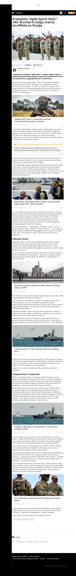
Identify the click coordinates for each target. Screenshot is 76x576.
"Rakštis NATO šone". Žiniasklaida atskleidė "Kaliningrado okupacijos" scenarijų (32, 120)
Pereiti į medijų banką (23, 61)
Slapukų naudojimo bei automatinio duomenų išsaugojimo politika (20, 558)
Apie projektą (5, 556)
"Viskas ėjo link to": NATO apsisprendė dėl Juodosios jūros (36, 350)
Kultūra (36, 542)
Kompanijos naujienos (53, 558)
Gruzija (31, 519)
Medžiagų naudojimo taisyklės (19, 556)
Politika (12, 542)
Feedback (42, 558)
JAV (14, 519)
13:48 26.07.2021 (17, 29)
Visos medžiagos (20, 70)
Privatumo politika (34, 556)
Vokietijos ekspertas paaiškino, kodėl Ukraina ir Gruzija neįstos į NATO (37, 286)
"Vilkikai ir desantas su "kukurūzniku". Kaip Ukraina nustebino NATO (35, 428)
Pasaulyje (5, 542)
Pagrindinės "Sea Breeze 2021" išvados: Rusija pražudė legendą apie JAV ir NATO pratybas (37, 203)
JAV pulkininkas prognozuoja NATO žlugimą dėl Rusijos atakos (37, 499)
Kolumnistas (25, 519)
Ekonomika (20, 542)
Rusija (18, 519)
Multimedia (44, 542)
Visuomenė (29, 542)
